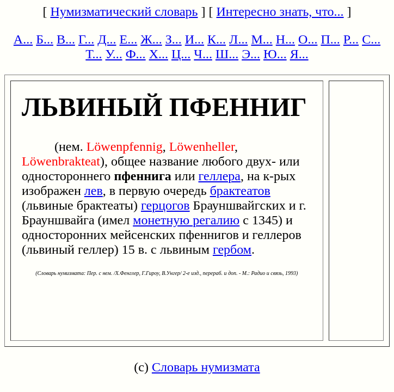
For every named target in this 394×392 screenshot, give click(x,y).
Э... (251, 54)
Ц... (180, 54)
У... (114, 54)
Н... (285, 39)
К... (216, 39)
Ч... (203, 54)
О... (307, 39)
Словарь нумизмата (206, 367)
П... (330, 39)
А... (23, 39)
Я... (299, 54)
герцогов (165, 205)
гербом (232, 249)
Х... (158, 54)
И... (194, 39)
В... (66, 39)
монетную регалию (186, 220)
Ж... (151, 39)
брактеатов (240, 190)
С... (371, 39)
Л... (238, 39)
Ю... (275, 54)
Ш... (227, 54)
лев (93, 190)
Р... (351, 39)
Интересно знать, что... (280, 11)
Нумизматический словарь (124, 11)
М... (261, 39)
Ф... (136, 54)
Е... (129, 39)
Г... (86, 39)
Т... (93, 54)
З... (173, 39)
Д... (106, 39)
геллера (220, 176)
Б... (44, 39)
